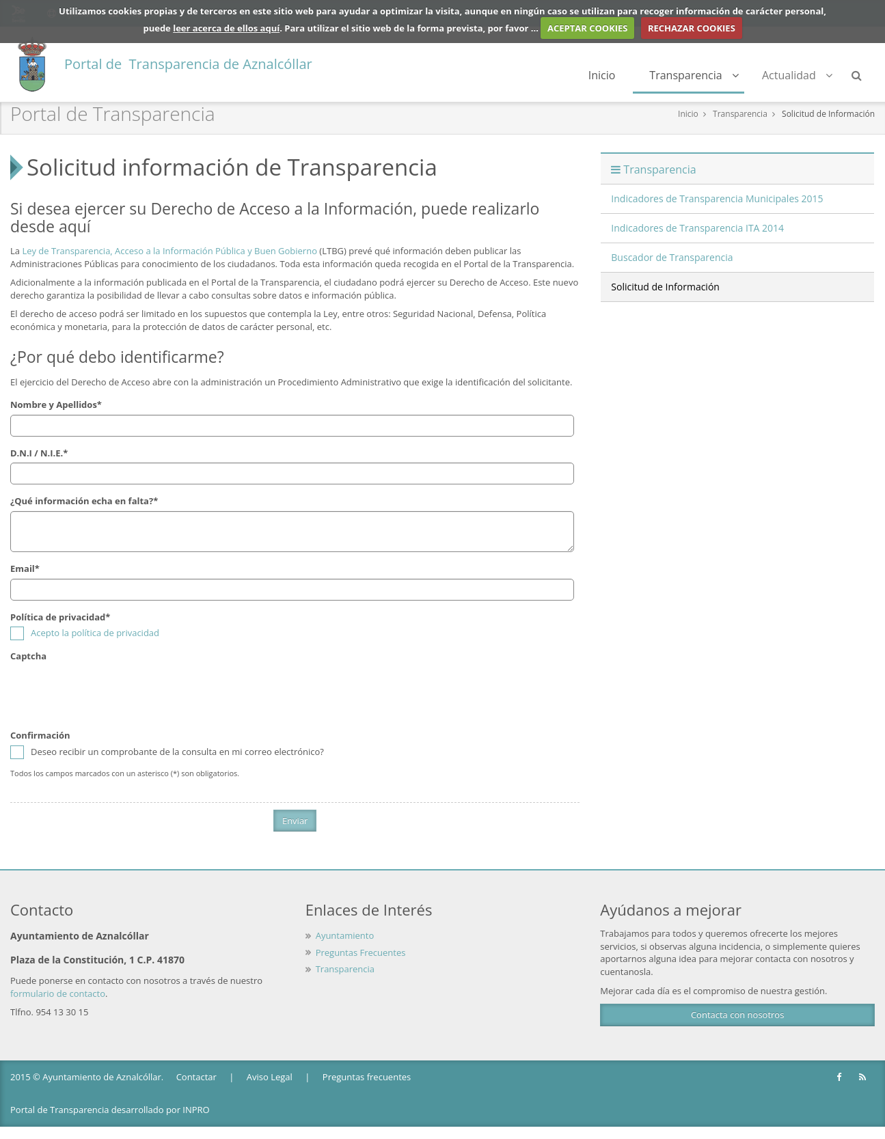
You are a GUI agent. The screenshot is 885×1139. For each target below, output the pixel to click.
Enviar (295, 820)
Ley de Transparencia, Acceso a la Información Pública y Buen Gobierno (169, 251)
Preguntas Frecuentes (361, 952)
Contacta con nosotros (737, 1014)
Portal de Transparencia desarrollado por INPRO (110, 1109)
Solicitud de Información (828, 114)
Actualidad (797, 75)
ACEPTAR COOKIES (587, 28)
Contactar (196, 1077)
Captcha (28, 656)
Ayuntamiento (345, 935)
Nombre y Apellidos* (56, 404)
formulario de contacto (57, 993)
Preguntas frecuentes (367, 1077)
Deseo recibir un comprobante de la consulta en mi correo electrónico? (167, 751)
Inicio (602, 75)
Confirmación (40, 735)
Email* (25, 568)
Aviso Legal (269, 1077)
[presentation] (114, 692)
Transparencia (694, 75)
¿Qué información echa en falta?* (84, 501)
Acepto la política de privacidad (95, 633)
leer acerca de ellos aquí (226, 28)
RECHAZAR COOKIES (691, 28)
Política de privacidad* (60, 617)
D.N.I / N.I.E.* (39, 453)
